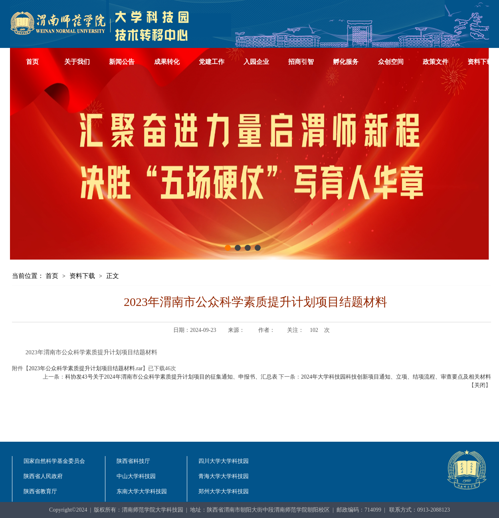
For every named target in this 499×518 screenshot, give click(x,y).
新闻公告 (122, 61)
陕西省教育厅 (40, 491)
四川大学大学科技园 (223, 461)
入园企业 (256, 61)
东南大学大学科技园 (142, 491)
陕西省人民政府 (43, 476)
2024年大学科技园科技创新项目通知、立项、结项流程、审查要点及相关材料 (396, 377)
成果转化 (167, 61)
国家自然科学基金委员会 (54, 461)
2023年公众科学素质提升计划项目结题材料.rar (86, 368)
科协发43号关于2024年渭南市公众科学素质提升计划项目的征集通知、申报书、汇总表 (171, 377)
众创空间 (391, 61)
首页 (32, 61)
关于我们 (77, 61)
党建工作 (211, 61)
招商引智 (301, 61)
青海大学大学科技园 (223, 476)
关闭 (479, 385)
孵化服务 (345, 61)
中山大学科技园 (136, 476)
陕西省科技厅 (133, 461)
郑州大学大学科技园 (223, 491)
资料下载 (82, 275)
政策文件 (435, 61)
